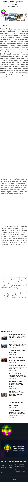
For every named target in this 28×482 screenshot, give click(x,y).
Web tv (9, 470)
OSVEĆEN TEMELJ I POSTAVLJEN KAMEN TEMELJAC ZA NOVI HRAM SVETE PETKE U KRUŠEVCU (18, 367)
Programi (10, 467)
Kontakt (3, 470)
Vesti (2, 472)
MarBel (14, 479)
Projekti (10, 465)
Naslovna (3, 465)
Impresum (14, 4)
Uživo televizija (11, 6)
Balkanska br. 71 (20, 1)
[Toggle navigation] (25, 9)
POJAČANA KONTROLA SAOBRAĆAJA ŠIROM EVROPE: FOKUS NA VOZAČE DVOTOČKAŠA (17, 375)
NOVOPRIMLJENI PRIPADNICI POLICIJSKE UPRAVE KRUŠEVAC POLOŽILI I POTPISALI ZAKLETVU (17, 359)
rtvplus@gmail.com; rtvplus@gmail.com (14, 3)
